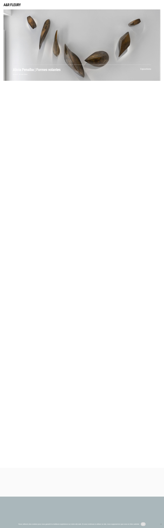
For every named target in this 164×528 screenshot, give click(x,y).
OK (143, 524)
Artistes (95, 5)
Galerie (151, 5)
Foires (129, 5)
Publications (140, 5)
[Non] (161, 524)
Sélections (119, 5)
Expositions (107, 5)
